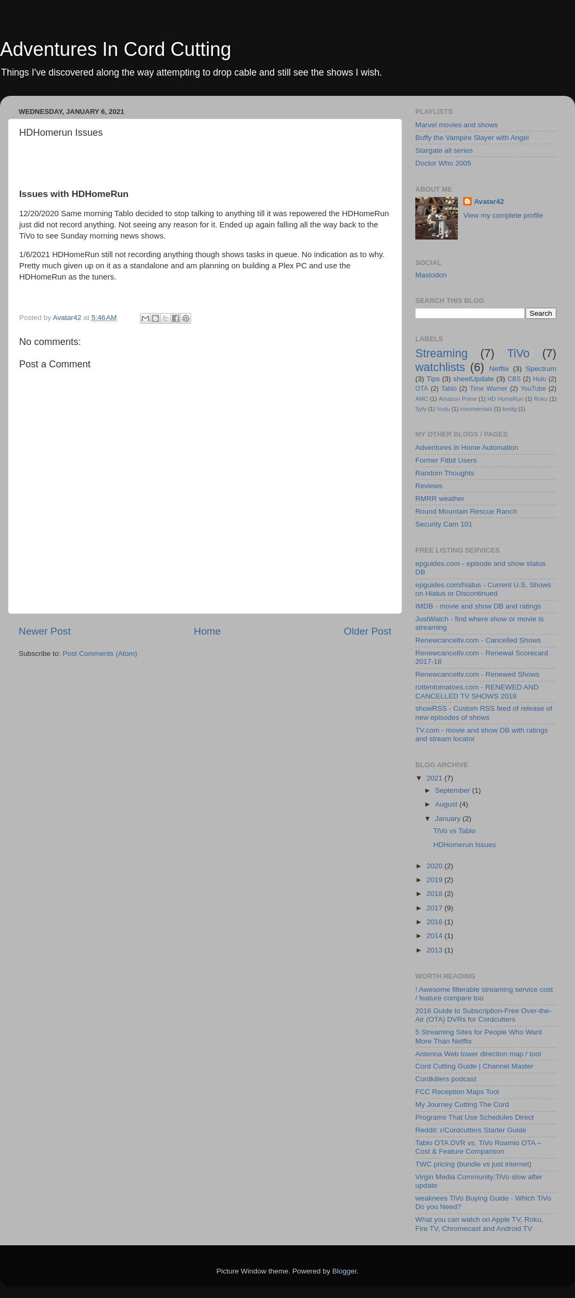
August (447, 804)
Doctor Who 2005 (443, 163)
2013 (435, 950)
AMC (421, 399)
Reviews (428, 486)
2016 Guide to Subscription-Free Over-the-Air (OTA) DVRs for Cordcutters (483, 1015)
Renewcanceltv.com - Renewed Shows (477, 674)
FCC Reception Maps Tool (457, 1092)
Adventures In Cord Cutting (115, 49)
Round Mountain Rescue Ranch (466, 511)
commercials (476, 409)
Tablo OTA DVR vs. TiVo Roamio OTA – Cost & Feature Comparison (478, 1147)
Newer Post (45, 631)
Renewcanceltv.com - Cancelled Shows (478, 640)
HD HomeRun (505, 399)
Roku (540, 399)
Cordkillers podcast (446, 1079)
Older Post (367, 631)
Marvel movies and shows (456, 125)
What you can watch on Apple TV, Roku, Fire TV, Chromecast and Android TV (479, 1223)
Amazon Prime (458, 399)
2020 (435, 866)
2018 (435, 894)
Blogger (344, 1271)
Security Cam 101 (443, 524)
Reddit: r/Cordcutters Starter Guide (471, 1130)
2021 (435, 778)
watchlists (440, 367)
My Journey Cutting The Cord (462, 1104)
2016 (435, 922)
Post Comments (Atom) (100, 654)
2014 (435, 936)
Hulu (539, 379)
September (453, 790)
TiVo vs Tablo (454, 831)
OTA (421, 388)
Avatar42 (489, 202)
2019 (435, 880)
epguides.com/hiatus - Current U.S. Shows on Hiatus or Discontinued (483, 589)
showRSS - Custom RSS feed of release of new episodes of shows (483, 712)
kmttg (509, 409)
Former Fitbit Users (446, 460)
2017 (435, 908)
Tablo (449, 388)
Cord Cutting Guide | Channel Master (474, 1066)
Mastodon (431, 275)
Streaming (441, 353)
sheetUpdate (473, 379)
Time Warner (488, 388)
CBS (514, 379)
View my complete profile (503, 215)
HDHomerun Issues (464, 845)
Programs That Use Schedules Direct (474, 1117)
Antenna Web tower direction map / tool (478, 1054)
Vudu (443, 409)
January (449, 819)
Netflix (499, 369)
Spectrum (540, 369)
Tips (433, 379)
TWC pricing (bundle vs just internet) (473, 1164)
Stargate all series (444, 150)
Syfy (420, 409)
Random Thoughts (444, 473)
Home (207, 631)
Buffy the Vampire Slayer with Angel (472, 138)
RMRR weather (439, 499)
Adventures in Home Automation (467, 447)
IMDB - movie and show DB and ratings (478, 606)
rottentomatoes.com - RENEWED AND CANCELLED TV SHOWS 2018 (477, 691)
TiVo (518, 353)
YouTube (533, 388)
